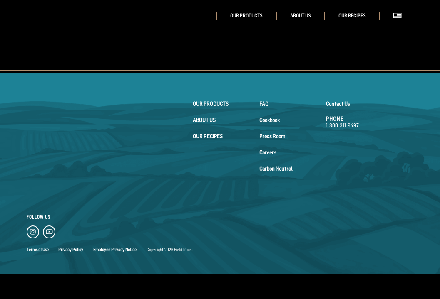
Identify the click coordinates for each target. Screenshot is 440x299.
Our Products (246, 16)
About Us (300, 16)
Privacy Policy (70, 249)
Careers (267, 152)
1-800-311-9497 (342, 125)
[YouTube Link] (49, 233)
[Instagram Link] (33, 233)
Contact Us (338, 103)
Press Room (272, 136)
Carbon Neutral (276, 168)
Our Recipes (351, 16)
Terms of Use (38, 249)
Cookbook (269, 120)
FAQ (263, 103)
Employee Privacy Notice (115, 249)
